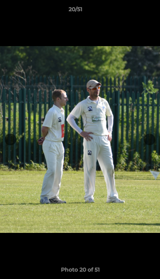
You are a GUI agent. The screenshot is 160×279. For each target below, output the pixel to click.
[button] (132, 11)
